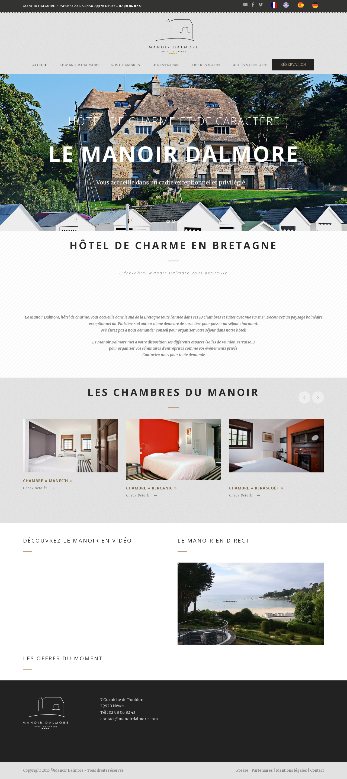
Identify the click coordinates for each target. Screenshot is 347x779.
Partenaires (262, 770)
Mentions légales (291, 770)
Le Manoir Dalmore (79, 65)
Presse (242, 770)
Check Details (38, 488)
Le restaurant (166, 65)
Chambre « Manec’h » (47, 480)
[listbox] (297, 5)
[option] (287, 4)
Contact (317, 770)
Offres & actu (206, 65)
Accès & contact (250, 65)
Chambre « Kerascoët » (256, 488)
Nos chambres (125, 65)
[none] (275, 5)
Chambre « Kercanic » (151, 488)
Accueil (40, 65)
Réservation (293, 64)
